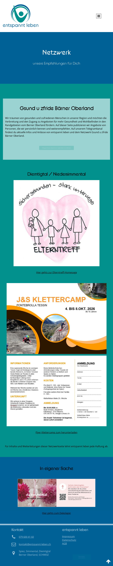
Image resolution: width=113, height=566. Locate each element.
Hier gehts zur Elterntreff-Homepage (56, 272)
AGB (64, 543)
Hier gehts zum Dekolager (56, 513)
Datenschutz (69, 540)
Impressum (68, 536)
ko (35, 544)
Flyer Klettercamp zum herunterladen (56, 432)
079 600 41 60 (26, 537)
